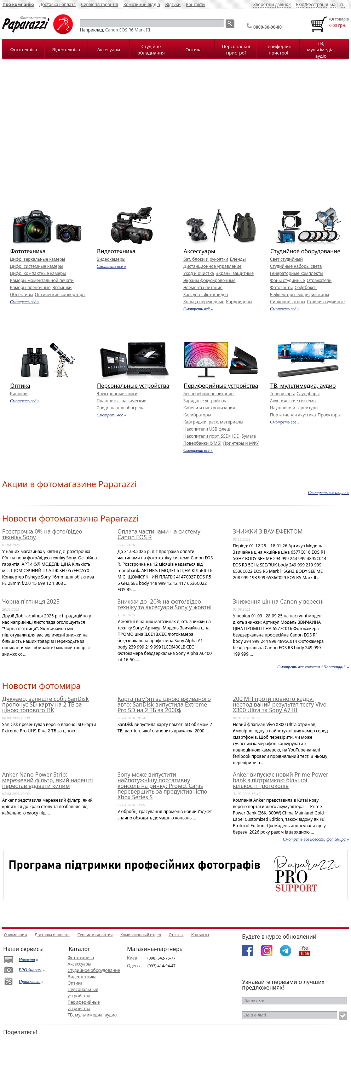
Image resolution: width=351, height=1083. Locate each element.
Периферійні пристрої (278, 49)
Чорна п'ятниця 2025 (30, 601)
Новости (27, 959)
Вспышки (62, 287)
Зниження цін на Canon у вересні (278, 601)
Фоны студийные (287, 280)
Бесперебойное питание (208, 394)
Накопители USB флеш (206, 429)
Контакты (200, 934)
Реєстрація (317, 4)
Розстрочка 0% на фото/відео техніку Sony (42, 534)
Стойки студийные (326, 302)
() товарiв (339, 19)
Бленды (238, 259)
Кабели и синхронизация (209, 408)
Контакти (195, 4)
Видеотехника (116, 251)
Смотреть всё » (24, 301)
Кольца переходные (203, 302)
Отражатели (319, 280)
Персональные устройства (133, 385)
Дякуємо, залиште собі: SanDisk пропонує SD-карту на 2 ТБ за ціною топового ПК (45, 704)
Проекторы (329, 415)
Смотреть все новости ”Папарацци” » (313, 666)
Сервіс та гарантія (99, 4)
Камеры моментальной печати (42, 280)
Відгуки (172, 4)
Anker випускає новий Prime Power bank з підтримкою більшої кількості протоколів (280, 780)
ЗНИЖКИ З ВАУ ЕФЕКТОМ (268, 531)
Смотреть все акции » (328, 492)
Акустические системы (293, 401)
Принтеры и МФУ (241, 443)
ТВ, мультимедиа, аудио (303, 385)
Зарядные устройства (205, 401)
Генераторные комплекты (296, 273)
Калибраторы (197, 415)
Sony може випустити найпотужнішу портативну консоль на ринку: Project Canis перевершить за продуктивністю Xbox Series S (162, 786)
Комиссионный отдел (140, 934)
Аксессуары (199, 251)
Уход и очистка (198, 273)
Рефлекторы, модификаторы (299, 295)
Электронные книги (117, 394)
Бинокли (19, 394)
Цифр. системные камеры (36, 266)
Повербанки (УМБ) (202, 443)
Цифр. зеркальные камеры (37, 259)
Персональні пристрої (236, 49)
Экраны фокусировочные (209, 280)
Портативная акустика (293, 415)
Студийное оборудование (305, 251)
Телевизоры (282, 394)
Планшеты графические (121, 401)
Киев (132, 958)
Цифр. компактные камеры (38, 273)
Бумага (248, 436)
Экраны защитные (235, 273)
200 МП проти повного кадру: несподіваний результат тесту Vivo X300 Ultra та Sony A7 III (280, 704)
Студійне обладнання (151, 49)
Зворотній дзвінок (272, 4)
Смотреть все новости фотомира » (316, 839)
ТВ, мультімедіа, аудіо (321, 49)
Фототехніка (23, 49)
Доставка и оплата (52, 934)
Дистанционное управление (212, 266)
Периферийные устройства (221, 385)
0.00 (333, 25)
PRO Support (30, 969)
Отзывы (176, 934)
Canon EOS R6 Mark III (127, 30)
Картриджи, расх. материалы (213, 422)
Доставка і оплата (57, 4)
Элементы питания (203, 287)
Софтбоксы (305, 287)
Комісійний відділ (141, 4)
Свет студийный (286, 259)
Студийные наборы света (296, 266)
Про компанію (18, 4)
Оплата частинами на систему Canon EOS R (158, 534)
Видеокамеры (111, 259)
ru (342, 4)
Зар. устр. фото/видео (205, 295)
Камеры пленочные (30, 287)
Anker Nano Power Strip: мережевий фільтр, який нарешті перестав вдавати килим (47, 780)
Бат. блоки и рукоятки (205, 259)
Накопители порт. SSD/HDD (211, 436)
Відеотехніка (66, 49)
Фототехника (28, 251)
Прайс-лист (29, 981)
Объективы (21, 295)
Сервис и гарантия (95, 934)
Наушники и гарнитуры (294, 408)
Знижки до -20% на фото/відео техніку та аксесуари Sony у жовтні (164, 604)
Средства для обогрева (121, 408)
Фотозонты (281, 287)
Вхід (300, 4)
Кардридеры (239, 302)
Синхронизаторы (287, 302)
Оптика (193, 49)
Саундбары (308, 394)
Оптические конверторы (60, 295)
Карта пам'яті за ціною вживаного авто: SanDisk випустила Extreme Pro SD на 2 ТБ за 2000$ (164, 704)
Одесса (134, 966)
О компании (15, 934)
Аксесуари (108, 49)
